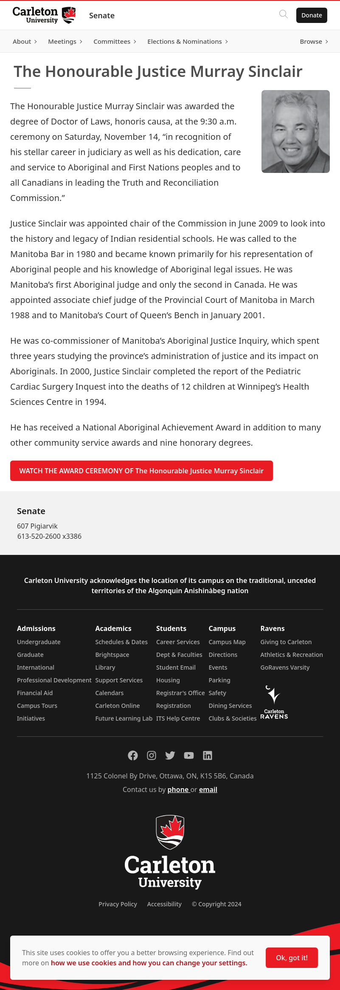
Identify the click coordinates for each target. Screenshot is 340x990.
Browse (310, 41)
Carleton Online (117, 705)
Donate (311, 15)
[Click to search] (282, 15)
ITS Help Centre (178, 718)
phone (179, 789)
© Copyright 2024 (217, 904)
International (35, 667)
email (208, 789)
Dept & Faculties (179, 655)
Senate (102, 15)
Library (105, 667)
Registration (173, 705)
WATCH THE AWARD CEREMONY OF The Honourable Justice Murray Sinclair (142, 470)
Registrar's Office (180, 693)
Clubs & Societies (232, 718)
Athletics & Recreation (292, 655)
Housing (168, 680)
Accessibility (164, 904)
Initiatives (31, 718)
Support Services (119, 680)
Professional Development (54, 680)
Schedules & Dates (121, 642)
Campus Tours (37, 705)
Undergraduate (39, 642)
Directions (222, 655)
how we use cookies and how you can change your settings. (149, 962)
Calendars (109, 693)
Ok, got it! (292, 957)
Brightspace (112, 655)
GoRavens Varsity (285, 667)
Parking (219, 680)
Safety (217, 693)
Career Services (178, 642)
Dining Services (230, 705)
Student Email (176, 667)
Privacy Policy (117, 904)
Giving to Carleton (286, 642)
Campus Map (227, 642)
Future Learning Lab (123, 718)
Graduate (30, 655)
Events (217, 667)
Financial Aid (35, 693)
